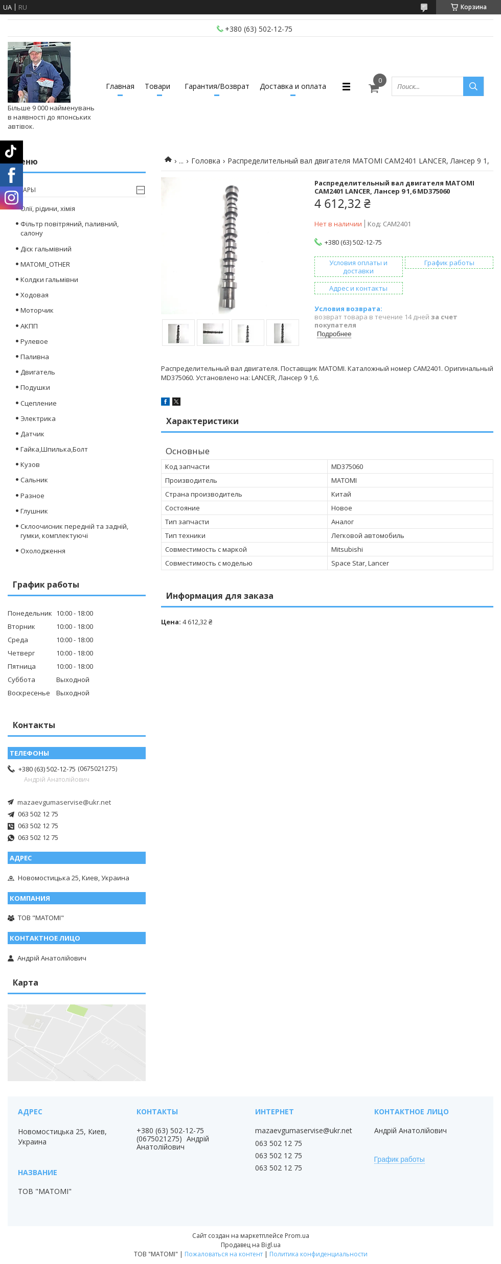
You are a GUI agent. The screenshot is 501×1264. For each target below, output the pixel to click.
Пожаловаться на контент (224, 1254)
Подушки (35, 387)
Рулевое (34, 341)
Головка (205, 161)
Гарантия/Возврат (217, 86)
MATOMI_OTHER (45, 264)
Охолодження (42, 550)
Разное (32, 495)
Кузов (30, 464)
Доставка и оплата (293, 86)
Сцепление (38, 403)
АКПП (29, 326)
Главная (120, 86)
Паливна (34, 356)
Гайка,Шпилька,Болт (54, 449)
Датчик (32, 433)
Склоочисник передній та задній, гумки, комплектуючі (74, 531)
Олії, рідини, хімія (47, 208)
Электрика (38, 418)
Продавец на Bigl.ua (251, 1244)
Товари (157, 86)
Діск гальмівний (46, 248)
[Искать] (473, 86)
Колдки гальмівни (49, 279)
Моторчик (37, 310)
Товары (23, 189)
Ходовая (34, 294)
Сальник (34, 479)
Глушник (34, 511)
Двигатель (37, 372)
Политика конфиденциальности (318, 1254)
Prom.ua (297, 1235)
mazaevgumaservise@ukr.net (64, 802)
